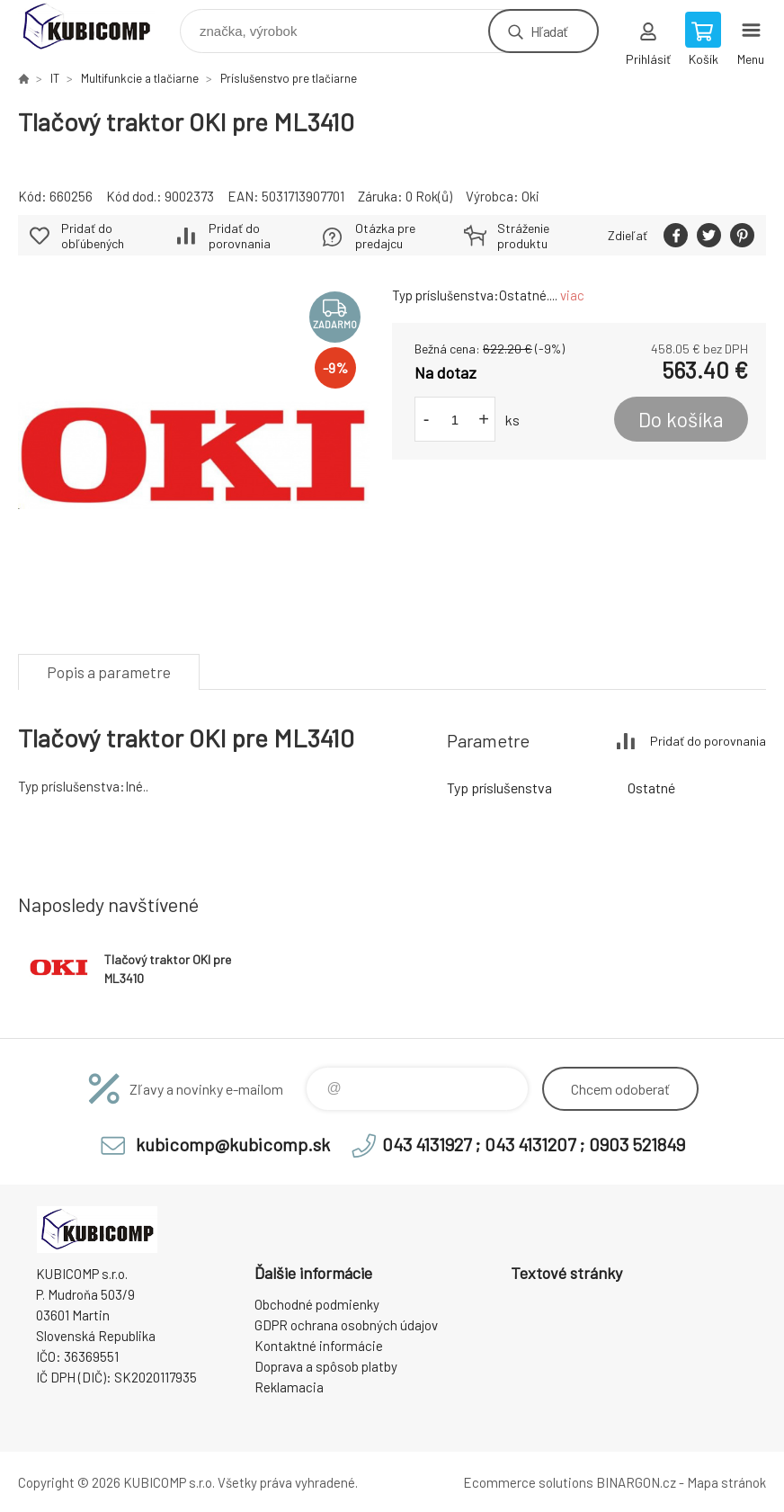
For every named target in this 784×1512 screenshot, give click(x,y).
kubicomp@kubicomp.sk (233, 1144)
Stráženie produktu (523, 235)
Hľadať (548, 31)
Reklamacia (289, 1387)
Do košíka (681, 419)
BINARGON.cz (636, 1482)
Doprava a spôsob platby (325, 1366)
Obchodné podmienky (316, 1304)
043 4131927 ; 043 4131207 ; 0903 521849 (533, 1144)
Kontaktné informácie (318, 1346)
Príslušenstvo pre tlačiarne (288, 78)
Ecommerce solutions (528, 1482)
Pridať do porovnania (240, 235)
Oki (530, 196)
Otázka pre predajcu (385, 235)
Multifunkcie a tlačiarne (140, 78)
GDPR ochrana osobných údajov (346, 1325)
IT (54, 78)
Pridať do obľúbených (92, 235)
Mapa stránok (726, 1482)
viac (572, 295)
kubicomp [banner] (97, 26)
